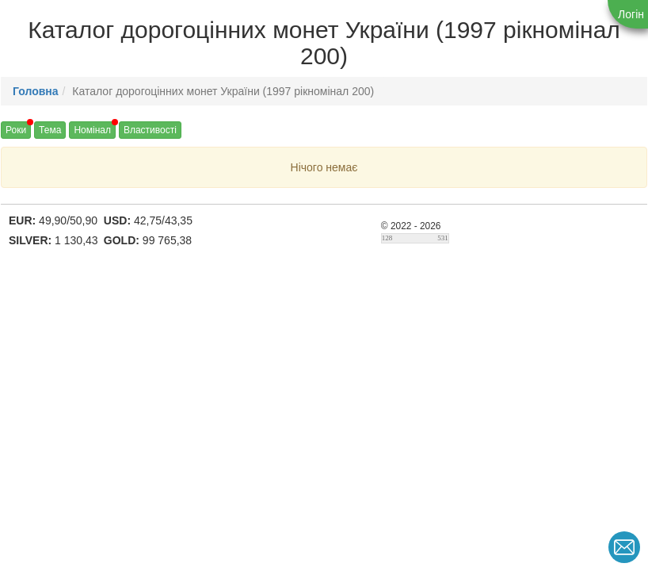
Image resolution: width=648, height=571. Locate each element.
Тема (50, 130)
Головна (36, 91)
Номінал (92, 130)
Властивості (150, 130)
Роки (16, 130)
